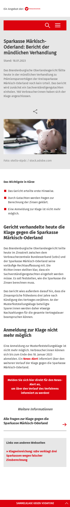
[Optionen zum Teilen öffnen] (35, 111)
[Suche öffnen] (47, 26)
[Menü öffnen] (58, 25)
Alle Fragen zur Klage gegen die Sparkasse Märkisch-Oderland (26, 421)
